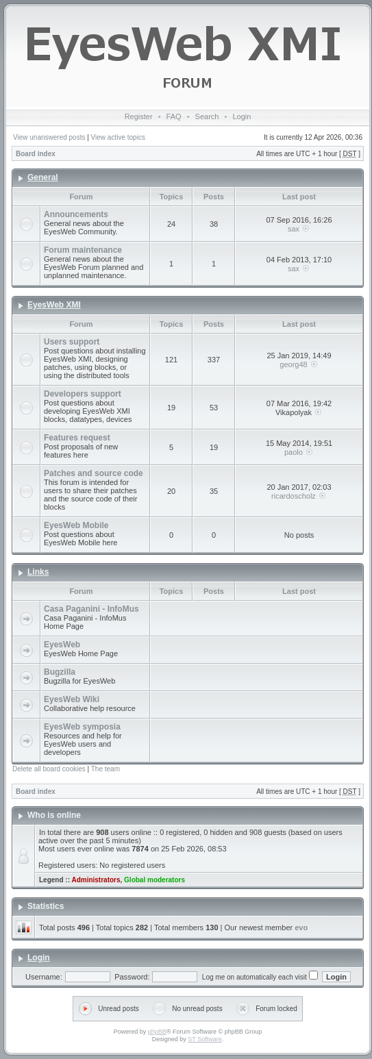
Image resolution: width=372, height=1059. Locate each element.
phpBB (157, 1031)
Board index (35, 154)
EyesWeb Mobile (76, 525)
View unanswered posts (49, 137)
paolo (293, 452)
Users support (71, 342)
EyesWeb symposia (82, 727)
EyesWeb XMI (54, 305)
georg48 (293, 364)
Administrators (95, 880)
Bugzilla (59, 672)
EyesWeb (62, 644)
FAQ (174, 116)
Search (207, 116)
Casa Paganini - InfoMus (91, 609)
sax (293, 229)
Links (38, 572)
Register (139, 116)
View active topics (118, 137)
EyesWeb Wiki (71, 699)
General (42, 177)
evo (301, 927)
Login (241, 116)
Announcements (76, 214)
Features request (77, 438)
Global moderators (154, 880)
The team (105, 769)
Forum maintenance (83, 250)
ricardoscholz (293, 496)
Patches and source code (93, 473)
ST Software (204, 1039)
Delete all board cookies (49, 769)
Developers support (82, 394)
